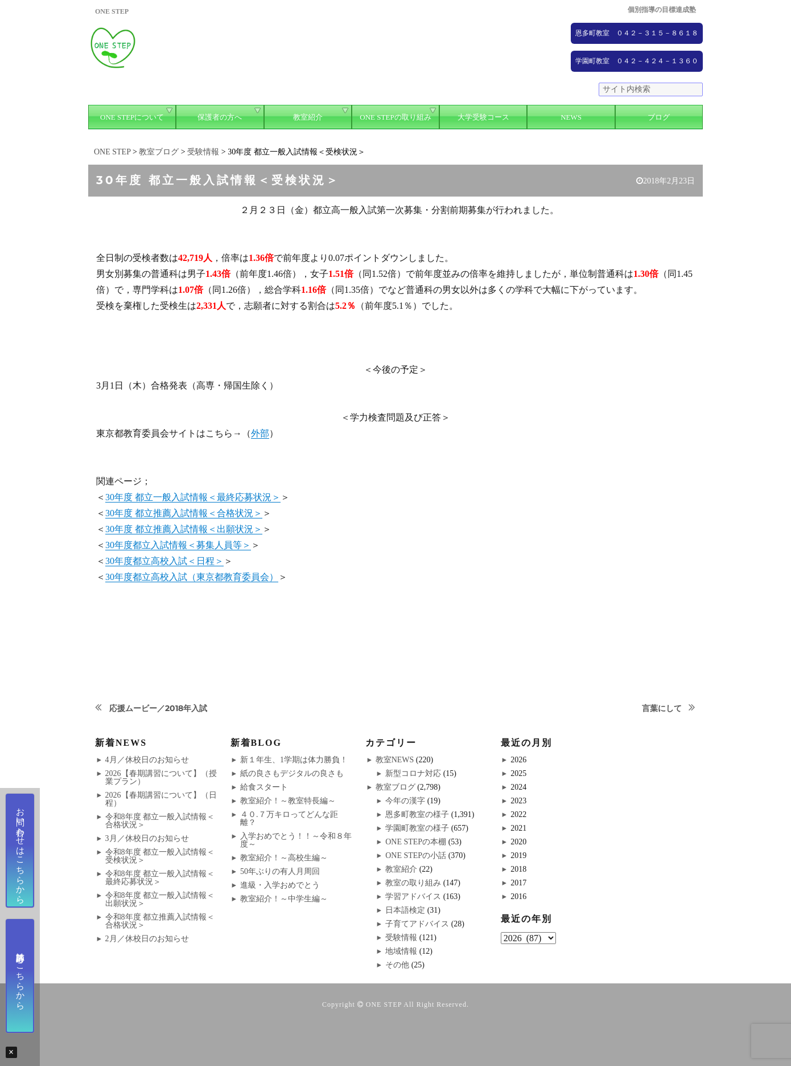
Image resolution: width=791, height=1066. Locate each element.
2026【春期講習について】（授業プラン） (161, 777)
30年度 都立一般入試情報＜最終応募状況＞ (193, 497)
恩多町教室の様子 (417, 814)
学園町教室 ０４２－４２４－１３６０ (636, 61)
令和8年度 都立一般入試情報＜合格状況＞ (160, 820)
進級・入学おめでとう (280, 885)
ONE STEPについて (132, 117)
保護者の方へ (219, 117)
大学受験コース (483, 117)
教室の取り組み (413, 883)
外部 (260, 433)
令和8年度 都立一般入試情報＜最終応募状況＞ (160, 877)
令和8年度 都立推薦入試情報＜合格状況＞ (160, 921)
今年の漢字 (405, 801)
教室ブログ (395, 787)
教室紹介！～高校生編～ (284, 857)
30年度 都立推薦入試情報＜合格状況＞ (183, 513)
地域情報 (401, 951)
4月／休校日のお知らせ (147, 759)
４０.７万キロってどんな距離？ (289, 818)
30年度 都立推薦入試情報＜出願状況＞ (183, 529)
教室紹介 (308, 117)
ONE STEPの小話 (415, 855)
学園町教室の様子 (417, 828)
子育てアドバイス (417, 924)
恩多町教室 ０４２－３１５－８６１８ (636, 33)
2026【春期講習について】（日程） (161, 799)
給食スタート (264, 787)
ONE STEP (384, 1004)
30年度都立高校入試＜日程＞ (164, 561)
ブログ (659, 117)
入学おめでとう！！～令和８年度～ (296, 840)
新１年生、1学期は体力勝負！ (294, 759)
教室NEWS (395, 759)
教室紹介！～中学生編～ (284, 899)
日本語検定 (405, 910)
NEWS (571, 117)
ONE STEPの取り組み (395, 117)
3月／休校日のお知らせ (147, 838)
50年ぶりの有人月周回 (280, 871)
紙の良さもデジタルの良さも (292, 773)
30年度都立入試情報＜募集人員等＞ (178, 545)
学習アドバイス (413, 896)
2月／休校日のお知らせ (147, 938)
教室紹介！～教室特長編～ (288, 801)
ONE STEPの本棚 (415, 842)
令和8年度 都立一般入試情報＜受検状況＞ (160, 856)
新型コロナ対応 (413, 773)
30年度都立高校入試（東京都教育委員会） (191, 577)
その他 (397, 965)
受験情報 (401, 937)
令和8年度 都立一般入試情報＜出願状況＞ (160, 899)
